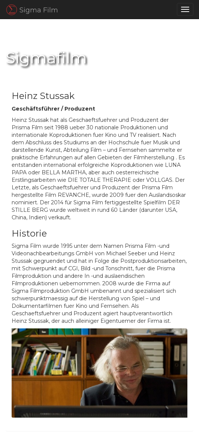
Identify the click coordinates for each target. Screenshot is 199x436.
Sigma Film (32, 10)
